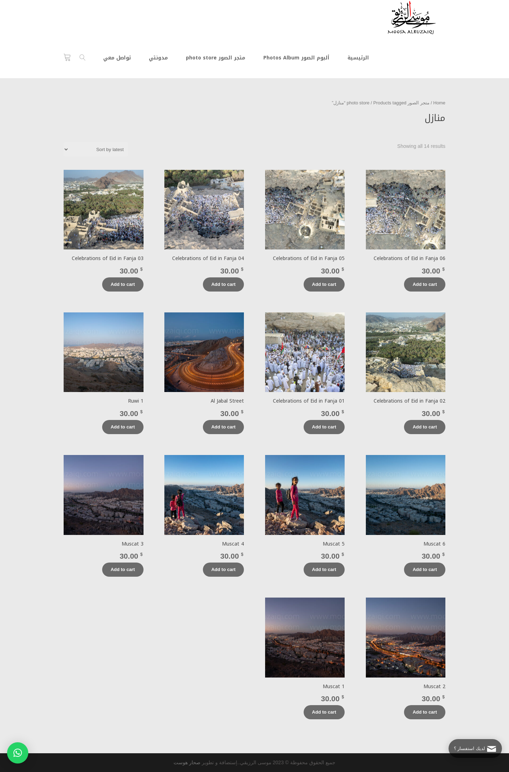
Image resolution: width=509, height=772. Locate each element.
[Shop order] (96, 149)
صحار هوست (187, 762)
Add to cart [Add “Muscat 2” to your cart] (425, 712)
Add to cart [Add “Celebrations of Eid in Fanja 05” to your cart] (324, 284)
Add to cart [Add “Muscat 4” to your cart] (223, 569)
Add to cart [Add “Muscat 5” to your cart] (324, 569)
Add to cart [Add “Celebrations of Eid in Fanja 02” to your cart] (425, 427)
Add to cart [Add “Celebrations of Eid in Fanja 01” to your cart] (324, 427)
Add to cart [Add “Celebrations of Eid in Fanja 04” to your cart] (223, 284)
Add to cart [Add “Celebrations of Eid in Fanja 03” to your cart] (123, 284)
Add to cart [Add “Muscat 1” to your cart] (324, 712)
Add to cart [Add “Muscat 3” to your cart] (123, 569)
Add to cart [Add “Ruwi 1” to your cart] (123, 427)
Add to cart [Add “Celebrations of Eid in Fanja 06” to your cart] (425, 284)
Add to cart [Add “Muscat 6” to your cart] (425, 569)
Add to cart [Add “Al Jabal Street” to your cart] (223, 427)
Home (439, 102)
